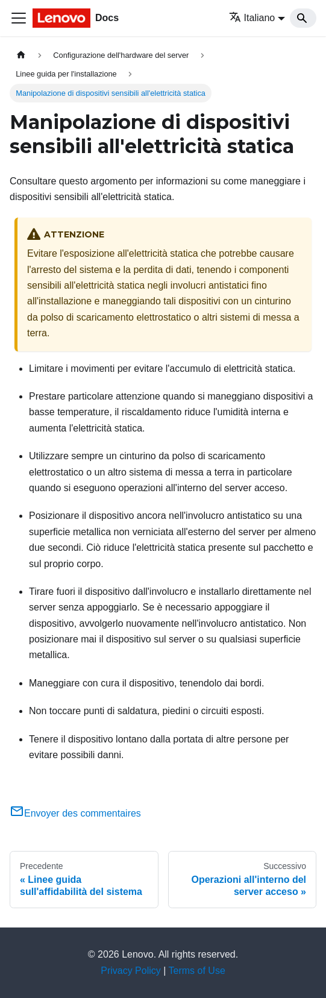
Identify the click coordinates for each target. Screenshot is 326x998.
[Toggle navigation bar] (19, 18)
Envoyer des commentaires (75, 813)
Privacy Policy (131, 970)
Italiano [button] (252, 18)
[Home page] (21, 55)
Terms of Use (197, 970)
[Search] (303, 18)
